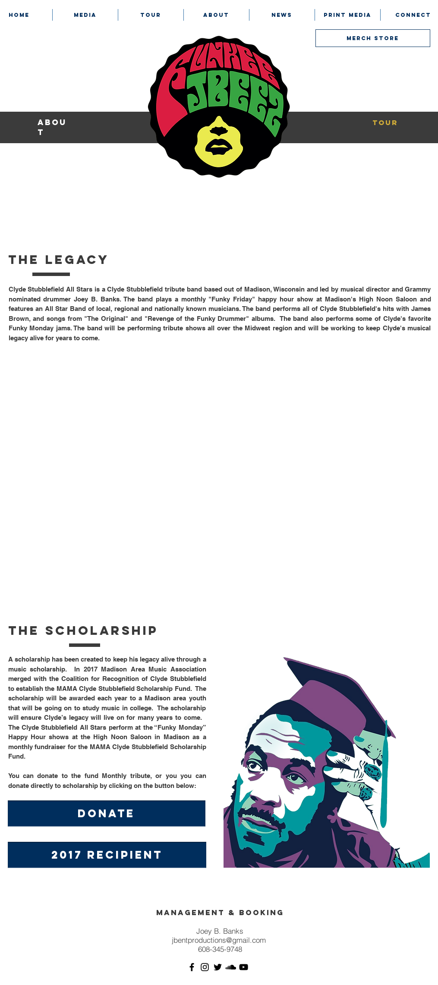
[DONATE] (106, 813)
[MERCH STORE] (372, 38)
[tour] (385, 122)
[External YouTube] (218, 474)
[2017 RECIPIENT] (107, 855)
